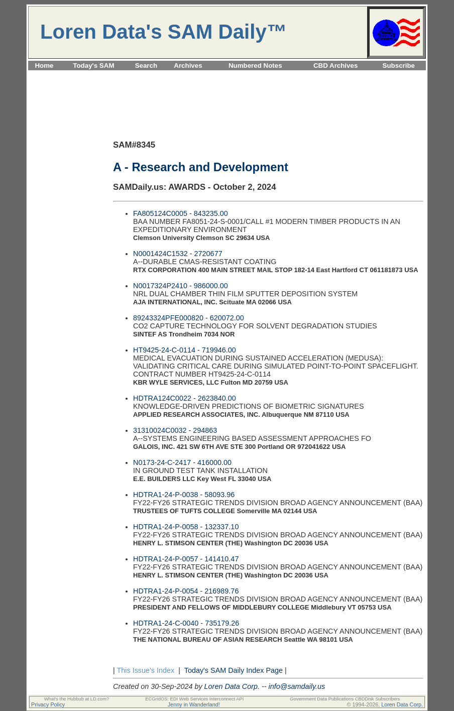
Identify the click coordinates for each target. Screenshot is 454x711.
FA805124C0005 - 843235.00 (180, 213)
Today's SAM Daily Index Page (233, 670)
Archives (188, 65)
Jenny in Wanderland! (194, 704)
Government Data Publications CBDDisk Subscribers (345, 698)
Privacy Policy (48, 704)
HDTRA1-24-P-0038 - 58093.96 (184, 495)
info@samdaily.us (297, 686)
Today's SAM (93, 65)
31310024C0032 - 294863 (175, 430)
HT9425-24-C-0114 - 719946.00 (184, 350)
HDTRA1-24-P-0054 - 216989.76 (186, 591)
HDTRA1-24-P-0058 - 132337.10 (186, 527)
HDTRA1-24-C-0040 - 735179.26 (186, 623)
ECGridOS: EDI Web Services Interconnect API (194, 698)
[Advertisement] (227, 76)
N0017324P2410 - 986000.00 (180, 286)
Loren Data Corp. (232, 686)
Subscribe (399, 65)
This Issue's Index (145, 670)
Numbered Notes (255, 65)
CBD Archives (335, 65)
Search (146, 65)
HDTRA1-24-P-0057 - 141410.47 (186, 559)
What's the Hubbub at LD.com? (76, 698)
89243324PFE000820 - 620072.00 (188, 318)
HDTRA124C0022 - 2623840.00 (184, 398)
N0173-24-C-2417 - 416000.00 (182, 462)
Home (44, 65)
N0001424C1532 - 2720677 (177, 254)
